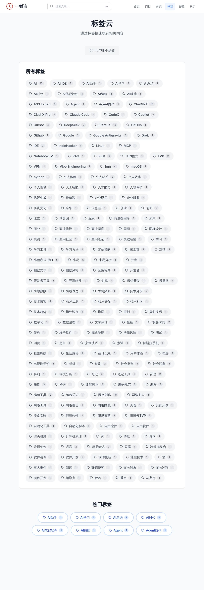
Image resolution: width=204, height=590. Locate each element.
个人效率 (135, 177)
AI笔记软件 (71, 94)
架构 (37, 333)
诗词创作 (40, 447)
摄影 (127, 312)
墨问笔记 (98, 239)
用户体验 (137, 353)
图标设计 (156, 229)
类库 (63, 384)
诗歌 (127, 436)
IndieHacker (68, 146)
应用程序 (104, 270)
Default (106, 125)
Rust (103, 156)
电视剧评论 (42, 364)
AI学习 (121, 83)
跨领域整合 (158, 447)
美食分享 (162, 405)
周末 (152, 218)
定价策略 (104, 249)
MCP (128, 146)
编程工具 (41, 395)
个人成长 (103, 177)
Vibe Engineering (73, 166)
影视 (105, 281)
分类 (159, 6)
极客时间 (159, 322)
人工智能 (72, 187)
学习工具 (40, 249)
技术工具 (73, 301)
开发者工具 (42, 281)
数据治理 (69, 322)
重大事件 (40, 467)
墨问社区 (66, 239)
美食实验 (40, 416)
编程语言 (73, 395)
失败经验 (130, 239)
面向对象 (130, 467)
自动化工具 (42, 426)
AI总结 (149, 83)
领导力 (71, 478)
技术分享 (137, 291)
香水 (124, 478)
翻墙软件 (72, 416)
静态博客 (98, 467)
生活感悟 (73, 353)
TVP (161, 156)
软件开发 (73, 457)
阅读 (69, 467)
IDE (37, 146)
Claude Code (80, 115)
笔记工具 (124, 374)
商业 (37, 229)
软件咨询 (40, 457)
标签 (170, 6)
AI (36, 83)
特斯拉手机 (151, 343)
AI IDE (63, 83)
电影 (166, 353)
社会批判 (127, 364)
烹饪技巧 (92, 343)
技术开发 (105, 301)
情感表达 (72, 291)
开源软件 (76, 281)
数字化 (39, 322)
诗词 (152, 436)
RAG (76, 156)
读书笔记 (99, 447)
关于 (192, 6)
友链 (181, 6)
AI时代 (39, 94)
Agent (75, 104)
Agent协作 (107, 104)
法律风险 (130, 333)
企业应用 (101, 198)
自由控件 (111, 426)
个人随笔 (40, 187)
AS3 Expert (43, 104)
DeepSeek (72, 125)
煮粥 (120, 343)
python (39, 177)
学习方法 (72, 249)
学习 (159, 239)
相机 (72, 364)
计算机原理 (74, 436)
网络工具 (40, 405)
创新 (150, 208)
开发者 (135, 270)
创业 (124, 208)
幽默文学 (40, 270)
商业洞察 (98, 229)
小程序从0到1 (44, 260)
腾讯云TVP (138, 416)
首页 (136, 6)
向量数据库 (122, 218)
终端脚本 (93, 384)
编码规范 (125, 384)
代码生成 (40, 198)
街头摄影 (40, 436)
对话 (162, 249)
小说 (76, 260)
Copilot (145, 115)
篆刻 (37, 384)
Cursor (39, 125)
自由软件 (143, 426)
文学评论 (101, 322)
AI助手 (92, 83)
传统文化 (40, 208)
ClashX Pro (42, 115)
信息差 (97, 208)
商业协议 (66, 229)
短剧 (98, 364)
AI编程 (103, 94)
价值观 (71, 198)
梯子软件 (66, 333)
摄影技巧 (156, 312)
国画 (127, 229)
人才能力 (104, 187)
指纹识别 (72, 312)
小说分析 (105, 260)
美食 (133, 405)
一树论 (21, 6)
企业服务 (133, 198)
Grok (145, 135)
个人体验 (70, 177)
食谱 (98, 478)
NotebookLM (44, 156)
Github (39, 135)
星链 (130, 322)
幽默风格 (72, 270)
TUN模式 (132, 156)
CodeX (114, 115)
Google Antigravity (108, 135)
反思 (91, 218)
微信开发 (134, 281)
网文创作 (105, 395)
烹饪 (63, 343)
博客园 (65, 218)
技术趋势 (40, 312)
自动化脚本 (77, 426)
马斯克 (151, 478)
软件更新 (105, 457)
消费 (37, 343)
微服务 (164, 281)
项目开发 (40, 478)
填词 (37, 239)
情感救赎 (40, 291)
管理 (153, 374)
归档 (148, 6)
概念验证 (98, 333)
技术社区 (137, 301)
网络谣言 (72, 405)
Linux (100, 146)
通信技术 (137, 457)
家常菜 (135, 249)
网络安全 (138, 395)
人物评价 (136, 187)
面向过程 (162, 467)
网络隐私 (104, 405)
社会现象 (159, 364)
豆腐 (128, 447)
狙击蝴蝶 (40, 353)
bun (108, 166)
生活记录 (105, 353)
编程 (154, 384)
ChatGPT (142, 104)
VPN (37, 166)
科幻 (37, 374)
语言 (69, 447)
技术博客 (41, 301)
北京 (37, 218)
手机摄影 (104, 291)
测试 (159, 333)
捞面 (101, 312)
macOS (136, 166)
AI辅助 (132, 94)
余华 (69, 208)
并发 (134, 260)
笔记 (95, 374)
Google (69, 135)
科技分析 (66, 374)
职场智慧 (104, 416)
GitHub (136, 125)
